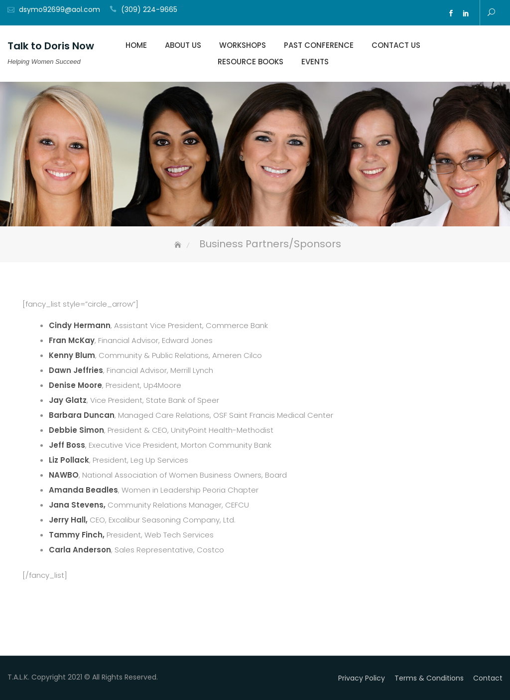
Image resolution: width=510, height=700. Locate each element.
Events (315, 61)
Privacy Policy (361, 678)
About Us (183, 45)
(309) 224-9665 (149, 9)
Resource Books (250, 61)
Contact (488, 678)
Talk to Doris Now (50, 46)
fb (451, 13)
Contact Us (396, 45)
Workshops (242, 45)
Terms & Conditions (429, 678)
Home (136, 45)
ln (466, 13)
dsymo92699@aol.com (59, 9)
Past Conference (319, 45)
